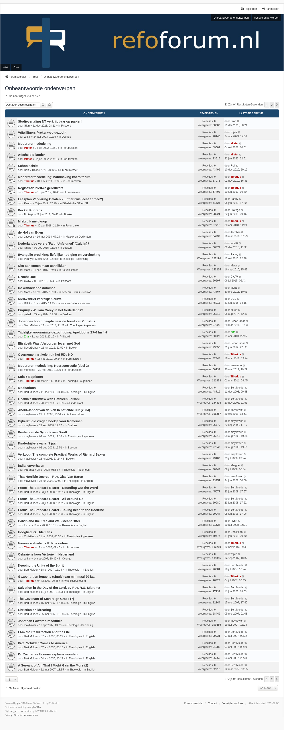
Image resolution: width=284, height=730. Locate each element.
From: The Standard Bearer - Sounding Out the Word (58, 488)
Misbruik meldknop (32, 221)
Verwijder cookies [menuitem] (232, 703)
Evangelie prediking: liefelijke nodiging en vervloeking (59, 254)
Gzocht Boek (27, 277)
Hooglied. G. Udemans (35, 532)
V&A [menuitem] (5, 67)
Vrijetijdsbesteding (75, 580)
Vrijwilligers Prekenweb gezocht (42, 132)
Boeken (68, 214)
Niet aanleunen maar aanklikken (42, 266)
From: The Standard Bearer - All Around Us (50, 499)
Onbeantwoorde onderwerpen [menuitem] (231, 17)
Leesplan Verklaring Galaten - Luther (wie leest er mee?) (60, 199)
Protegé (28, 214)
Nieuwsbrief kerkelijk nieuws (39, 299)
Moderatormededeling (34, 143)
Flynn (27, 525)
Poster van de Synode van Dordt (42, 432)
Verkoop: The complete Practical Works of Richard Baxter (61, 454)
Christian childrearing (34, 610)
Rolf (26, 170)
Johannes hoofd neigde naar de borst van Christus (56, 321)
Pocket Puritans (30, 210)
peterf (27, 314)
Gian (27, 125)
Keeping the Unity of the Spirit (41, 565)
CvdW (27, 281)
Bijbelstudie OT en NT (75, 203)
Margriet (29, 469)
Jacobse (29, 236)
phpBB (20, 703)
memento (29, 369)
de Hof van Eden (30, 232)
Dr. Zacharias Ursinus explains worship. (48, 654)
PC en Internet (68, 170)
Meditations (27, 388)
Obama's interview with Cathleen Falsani (49, 399)
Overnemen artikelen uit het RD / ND (45, 354)
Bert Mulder (31, 392)
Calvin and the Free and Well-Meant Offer (49, 521)
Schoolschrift (28, 166)
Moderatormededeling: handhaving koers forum (54, 177)
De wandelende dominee (36, 288)
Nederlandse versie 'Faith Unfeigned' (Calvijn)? (53, 243)
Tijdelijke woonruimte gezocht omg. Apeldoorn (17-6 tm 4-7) (63, 332)
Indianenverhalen (31, 465)
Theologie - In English (82, 392)
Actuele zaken (70, 270)
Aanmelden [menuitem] (270, 8)
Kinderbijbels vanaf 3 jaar (37, 443)
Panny (28, 203)
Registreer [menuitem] (249, 8)
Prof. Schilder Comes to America (42, 643)
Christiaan (30, 536)
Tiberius (29, 181)
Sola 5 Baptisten (30, 377)
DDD (27, 303)
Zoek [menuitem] (16, 67)
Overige (66, 136)
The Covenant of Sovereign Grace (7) (46, 599)
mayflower (30, 414)
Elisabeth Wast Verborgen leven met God (49, 343)
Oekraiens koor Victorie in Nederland (46, 554)
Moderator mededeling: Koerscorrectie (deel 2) (53, 365)
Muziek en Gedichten (78, 236)
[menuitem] (8, 715)
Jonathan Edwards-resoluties (40, 621)
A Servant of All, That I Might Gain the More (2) (53, 665)
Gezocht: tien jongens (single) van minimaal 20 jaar (57, 576)
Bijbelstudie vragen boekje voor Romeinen (50, 421)
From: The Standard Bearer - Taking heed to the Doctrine (61, 510)
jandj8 (27, 247)
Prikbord (66, 125)
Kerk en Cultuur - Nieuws (76, 292)
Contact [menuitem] (212, 703)
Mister (28, 147)
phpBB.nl (36, 707)
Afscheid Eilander (31, 155)
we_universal (16, 711)
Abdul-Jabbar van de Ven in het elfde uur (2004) (54, 410)
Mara (27, 270)
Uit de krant (76, 403)
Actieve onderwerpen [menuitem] (266, 17)
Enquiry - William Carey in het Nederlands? (50, 310)
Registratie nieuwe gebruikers (40, 188)
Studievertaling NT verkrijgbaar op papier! (50, 121)
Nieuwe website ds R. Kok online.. (43, 543)
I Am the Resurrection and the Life (44, 632)
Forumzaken (70, 147)
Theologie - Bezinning (75, 258)
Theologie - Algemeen (83, 325)
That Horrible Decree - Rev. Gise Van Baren (50, 476)
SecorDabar (31, 325)
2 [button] (271, 105)
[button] (277, 104)
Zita (26, 336)
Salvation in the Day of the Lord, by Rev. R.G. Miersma (59, 587)
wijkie (27, 136)
